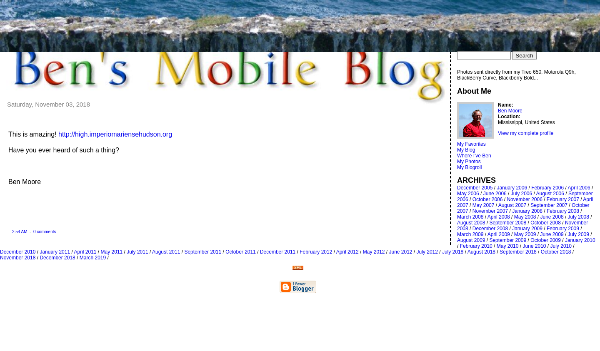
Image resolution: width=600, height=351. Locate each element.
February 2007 (563, 199)
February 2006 (547, 188)
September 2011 (202, 252)
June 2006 (495, 194)
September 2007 (549, 205)
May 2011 (112, 252)
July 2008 (578, 217)
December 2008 (490, 229)
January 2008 (527, 211)
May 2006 (468, 194)
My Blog (466, 150)
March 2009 (470, 234)
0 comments (44, 231)
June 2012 (400, 252)
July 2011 (137, 252)
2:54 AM (20, 231)
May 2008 (525, 217)
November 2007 (490, 211)
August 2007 (512, 205)
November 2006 (524, 199)
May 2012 (374, 252)
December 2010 (17, 252)
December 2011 (277, 252)
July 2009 (578, 234)
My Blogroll (469, 167)
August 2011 (166, 252)
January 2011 (55, 252)
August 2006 (550, 194)
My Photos (469, 161)
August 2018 (481, 252)
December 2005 (474, 188)
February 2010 (476, 246)
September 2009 (507, 240)
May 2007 (483, 205)
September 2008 (507, 223)
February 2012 (316, 252)
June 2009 (552, 234)
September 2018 (518, 252)
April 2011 (85, 252)
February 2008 (563, 211)
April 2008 (499, 217)
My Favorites (471, 144)
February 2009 (563, 229)
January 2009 (527, 229)
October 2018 (556, 252)
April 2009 (499, 234)
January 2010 (580, 240)
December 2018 (57, 258)
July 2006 (521, 194)
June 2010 (534, 246)
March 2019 (93, 258)
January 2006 (512, 188)
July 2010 (561, 246)
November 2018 (17, 258)
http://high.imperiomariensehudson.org (115, 134)
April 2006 (579, 188)
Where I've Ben (474, 156)
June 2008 (552, 217)
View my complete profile (525, 133)
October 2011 (240, 252)
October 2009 (545, 240)
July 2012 (427, 252)
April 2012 (347, 252)
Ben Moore (510, 111)
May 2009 (525, 234)
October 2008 (545, 223)
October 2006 (487, 199)
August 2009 (471, 240)
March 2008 (470, 217)
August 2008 (471, 223)
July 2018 (452, 252)
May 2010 (508, 246)
